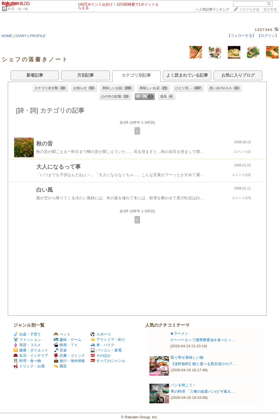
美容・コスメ (27, 345)
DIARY (21, 36)
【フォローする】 (241, 35)
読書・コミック (69, 355)
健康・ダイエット (30, 350)
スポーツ (100, 334)
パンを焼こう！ (183, 385)
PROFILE (38, 36)
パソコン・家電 (106, 350)
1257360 (264, 30)
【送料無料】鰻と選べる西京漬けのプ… (203, 364)
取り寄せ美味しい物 (187, 357)
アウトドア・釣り (107, 340)
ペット (62, 334)
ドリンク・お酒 (29, 366)
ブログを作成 (249, 9)
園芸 (60, 366)
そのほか (100, 355)
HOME (7, 36)
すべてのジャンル (107, 361)
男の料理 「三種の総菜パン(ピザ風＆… (202, 391)
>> (212, 9)
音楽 (60, 350)
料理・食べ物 (18, 9)
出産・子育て (27, 334)
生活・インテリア (30, 355)
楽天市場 (270, 9)
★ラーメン (179, 333)
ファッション (27, 340)
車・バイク (102, 345)
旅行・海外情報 (69, 361)
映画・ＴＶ (66, 345)
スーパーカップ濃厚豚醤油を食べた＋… (202, 340)
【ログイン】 (268, 35)
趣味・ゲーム (67, 340)
